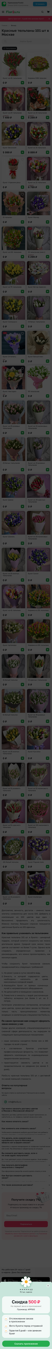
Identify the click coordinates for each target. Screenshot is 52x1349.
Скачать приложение (26, 1343)
